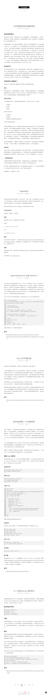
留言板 (32, 13)
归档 (15, 13)
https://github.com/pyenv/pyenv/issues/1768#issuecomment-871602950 (22, 334)
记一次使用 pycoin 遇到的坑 (24, 591)
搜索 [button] (35, 13)
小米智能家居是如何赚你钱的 (24, 26)
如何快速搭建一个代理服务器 (24, 422)
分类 (21, 13)
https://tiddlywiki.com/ (15, 255)
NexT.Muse (24, 693)
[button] (46, 692)
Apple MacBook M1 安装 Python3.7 (24, 275)
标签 (18, 13)
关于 (24, 13)
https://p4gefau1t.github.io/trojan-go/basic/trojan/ (17, 571)
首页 (12, 13)
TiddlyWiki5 (24, 191)
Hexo (20, 693)
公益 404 (27, 13)
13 (29, 685)
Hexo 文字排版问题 (24, 358)
